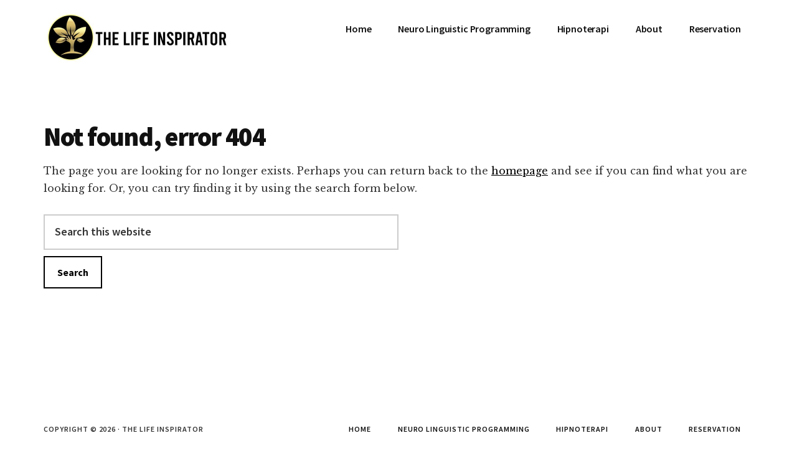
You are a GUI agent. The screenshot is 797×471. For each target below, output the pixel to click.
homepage (519, 170)
